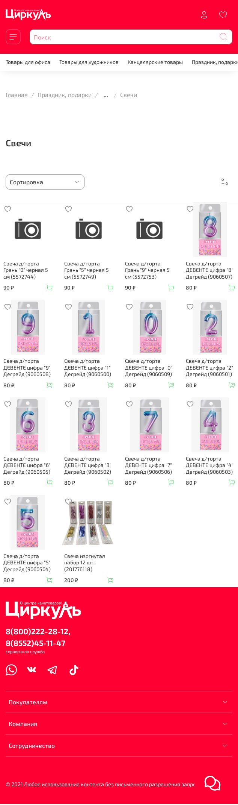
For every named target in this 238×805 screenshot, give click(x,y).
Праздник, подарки (65, 94)
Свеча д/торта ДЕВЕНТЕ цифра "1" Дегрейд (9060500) (87, 367)
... (106, 94)
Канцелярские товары (155, 62)
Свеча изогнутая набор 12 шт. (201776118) (84, 562)
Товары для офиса (28, 62)
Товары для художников (89, 62)
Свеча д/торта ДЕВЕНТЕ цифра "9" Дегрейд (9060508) (27, 367)
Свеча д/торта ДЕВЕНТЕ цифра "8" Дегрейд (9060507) (209, 270)
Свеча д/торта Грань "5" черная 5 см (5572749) (86, 270)
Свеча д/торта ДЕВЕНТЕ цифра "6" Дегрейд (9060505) (27, 465)
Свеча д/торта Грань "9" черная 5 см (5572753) (147, 270)
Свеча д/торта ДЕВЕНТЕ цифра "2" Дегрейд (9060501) (209, 367)
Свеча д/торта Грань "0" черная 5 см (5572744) (25, 270)
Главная (17, 94)
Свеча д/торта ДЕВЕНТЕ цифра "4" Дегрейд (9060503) (209, 465)
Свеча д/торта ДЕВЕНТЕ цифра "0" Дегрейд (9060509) (148, 367)
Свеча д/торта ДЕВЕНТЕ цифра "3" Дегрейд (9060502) (87, 465)
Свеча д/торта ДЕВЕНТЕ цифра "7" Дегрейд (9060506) (148, 465)
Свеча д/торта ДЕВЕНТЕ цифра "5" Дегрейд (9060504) (27, 562)
